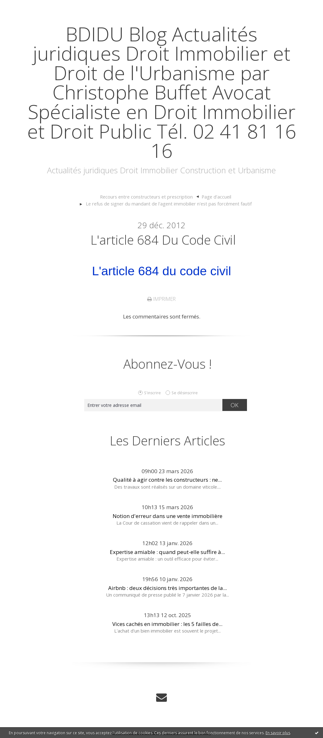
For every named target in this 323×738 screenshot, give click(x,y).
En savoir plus (278, 732)
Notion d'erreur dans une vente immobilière (167, 516)
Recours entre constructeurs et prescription (146, 196)
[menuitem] (149, 196)
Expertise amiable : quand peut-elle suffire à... (167, 552)
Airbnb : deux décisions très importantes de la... (167, 588)
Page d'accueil (216, 196)
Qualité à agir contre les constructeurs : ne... (167, 479)
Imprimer (161, 298)
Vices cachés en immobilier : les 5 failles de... (167, 624)
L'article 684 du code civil (163, 239)
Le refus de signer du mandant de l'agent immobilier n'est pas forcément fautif (169, 203)
